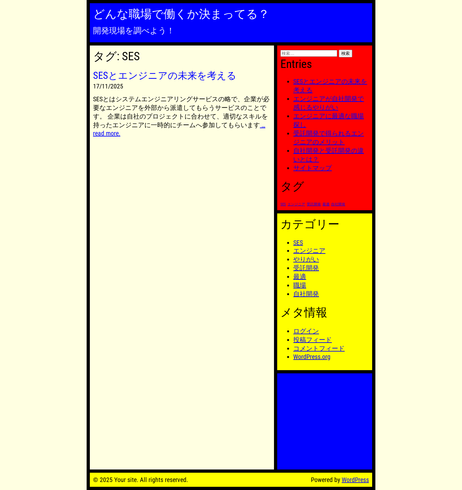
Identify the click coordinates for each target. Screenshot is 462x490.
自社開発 (306, 294)
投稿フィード (312, 340)
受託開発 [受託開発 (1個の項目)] (314, 204)
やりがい (306, 259)
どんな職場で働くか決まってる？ (181, 14)
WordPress (355, 480)
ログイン (306, 331)
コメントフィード (319, 348)
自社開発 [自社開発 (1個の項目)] (338, 204)
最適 (299, 276)
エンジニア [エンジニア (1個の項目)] (296, 204)
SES (298, 242)
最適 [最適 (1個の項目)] (325, 204)
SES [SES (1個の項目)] (283, 204)
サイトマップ (312, 168)
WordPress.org (311, 357)
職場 (299, 285)
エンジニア (309, 250)
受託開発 (306, 268)
